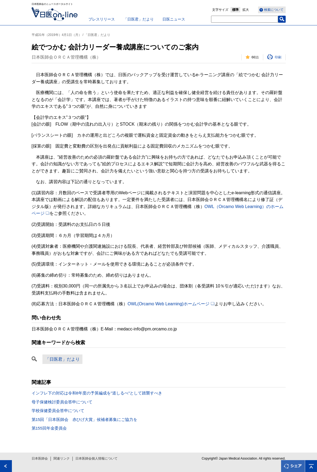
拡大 (245, 10)
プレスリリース (101, 19)
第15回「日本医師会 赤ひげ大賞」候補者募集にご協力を (85, 419)
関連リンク (62, 458)
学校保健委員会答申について (58, 410)
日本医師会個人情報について (96, 458)
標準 (235, 10)
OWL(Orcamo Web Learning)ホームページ (171, 304)
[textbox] (244, 19)
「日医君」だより (139, 19)
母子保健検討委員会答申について (62, 402)
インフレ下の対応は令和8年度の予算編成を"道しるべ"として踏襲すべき (97, 393)
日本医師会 (40, 458)
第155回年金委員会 (49, 428)
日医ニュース (173, 19)
